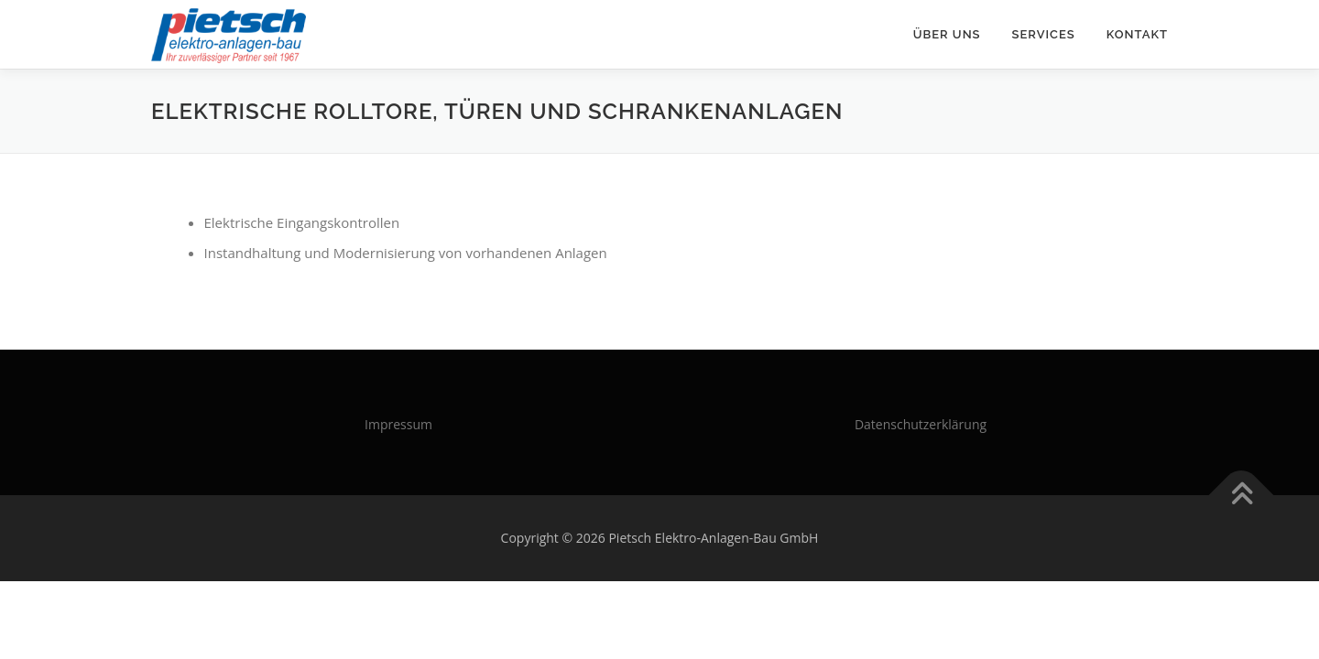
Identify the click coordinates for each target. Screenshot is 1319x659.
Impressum (398, 424)
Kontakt (1137, 34)
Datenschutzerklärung (921, 424)
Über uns (947, 34)
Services (1043, 34)
